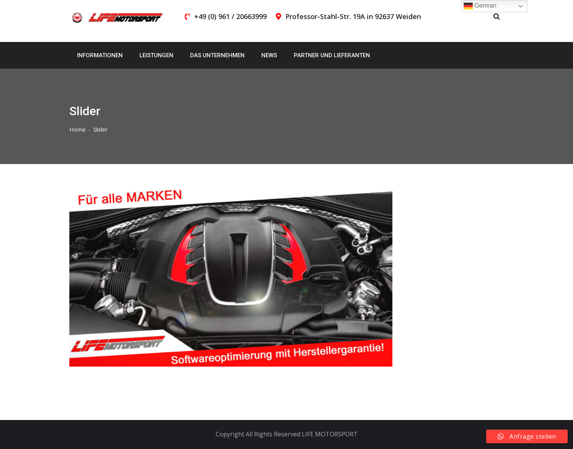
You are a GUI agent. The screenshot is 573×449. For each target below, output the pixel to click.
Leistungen (156, 55)
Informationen (100, 55)
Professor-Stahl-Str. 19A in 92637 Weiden (353, 16)
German (480, 6)
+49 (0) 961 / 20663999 (230, 16)
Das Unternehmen (217, 55)
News (269, 55)
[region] (230, 277)
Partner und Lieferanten (332, 55)
